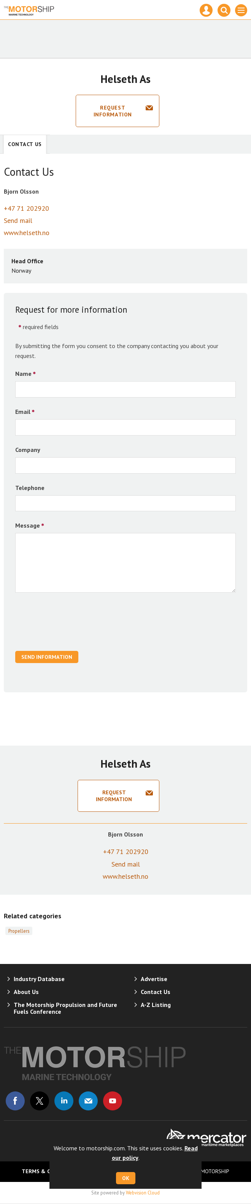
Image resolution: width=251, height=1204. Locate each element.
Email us (88, 1101)
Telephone (29, 487)
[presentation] (73, 626)
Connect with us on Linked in (64, 1101)
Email (22, 411)
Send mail (18, 220)
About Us (26, 992)
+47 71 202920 (26, 208)
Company (27, 449)
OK (125, 1178)
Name (23, 373)
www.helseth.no (26, 232)
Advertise (154, 979)
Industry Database (39, 979)
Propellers (18, 931)
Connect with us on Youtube (112, 1101)
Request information (113, 111)
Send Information (46, 657)
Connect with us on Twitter (39, 1101)
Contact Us (25, 144)
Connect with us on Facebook (15, 1101)
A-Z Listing (156, 1004)
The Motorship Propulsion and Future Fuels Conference (65, 1008)
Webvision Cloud (143, 1193)
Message (27, 525)
